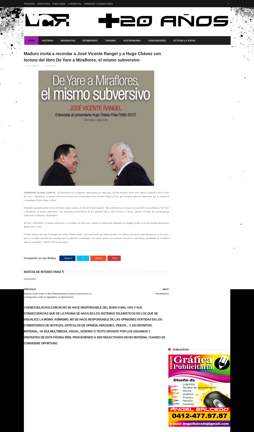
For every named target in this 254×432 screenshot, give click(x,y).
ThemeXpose (88, 427)
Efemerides (89, 40)
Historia (47, 40)
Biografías (67, 40)
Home (31, 40)
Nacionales (50, 66)
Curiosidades (156, 40)
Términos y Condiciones (98, 4)
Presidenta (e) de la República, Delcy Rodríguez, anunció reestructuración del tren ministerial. (208, 183)
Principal (29, 4)
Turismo (110, 40)
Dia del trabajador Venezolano (204, 146)
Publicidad (59, 4)
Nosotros (44, 4)
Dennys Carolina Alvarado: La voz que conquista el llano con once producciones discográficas (206, 245)
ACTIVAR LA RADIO (184, 40)
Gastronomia (131, 40)
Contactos (74, 4)
